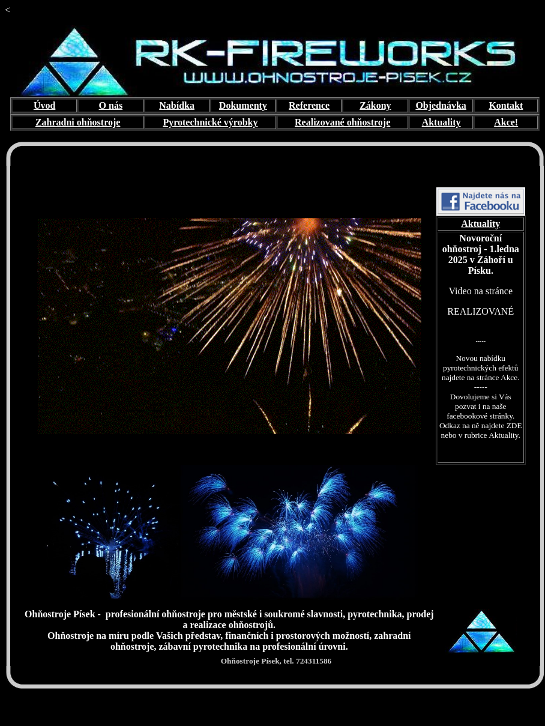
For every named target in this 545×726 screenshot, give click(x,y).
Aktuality (441, 122)
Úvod (44, 105)
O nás (111, 105)
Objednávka (440, 105)
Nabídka (176, 105)
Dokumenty (243, 105)
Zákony (375, 105)
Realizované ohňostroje (342, 122)
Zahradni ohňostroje (78, 122)
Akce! (506, 122)
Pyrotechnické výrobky (210, 122)
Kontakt (506, 105)
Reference (309, 105)
